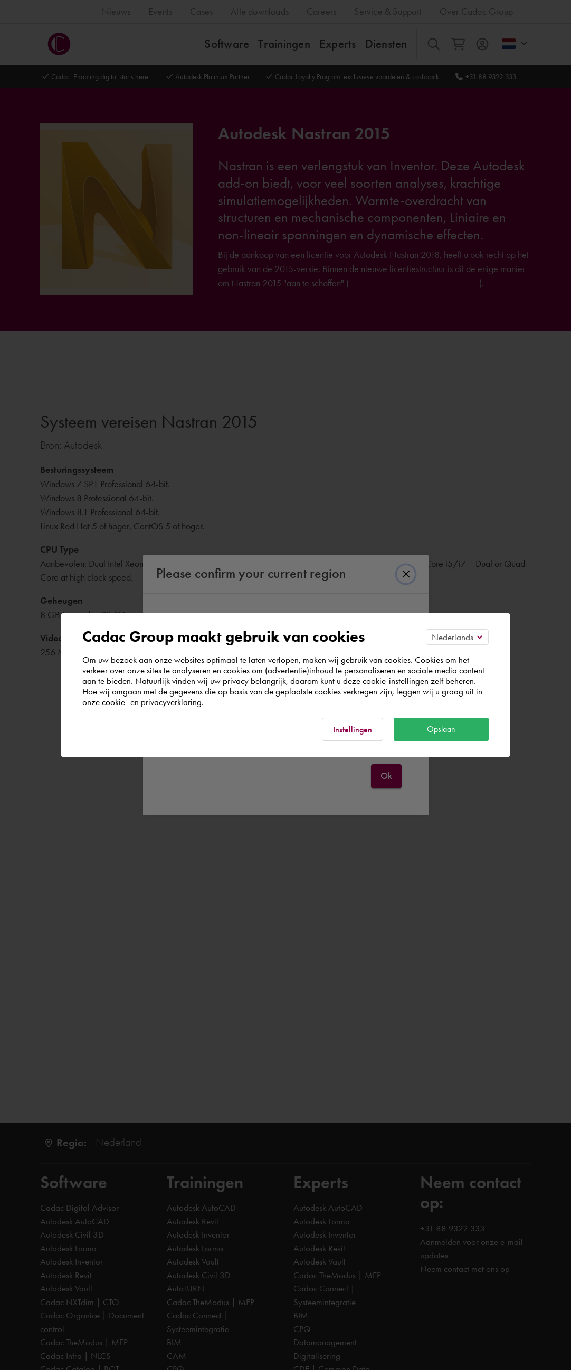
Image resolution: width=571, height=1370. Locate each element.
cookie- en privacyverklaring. (153, 702)
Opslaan (441, 729)
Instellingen (352, 730)
